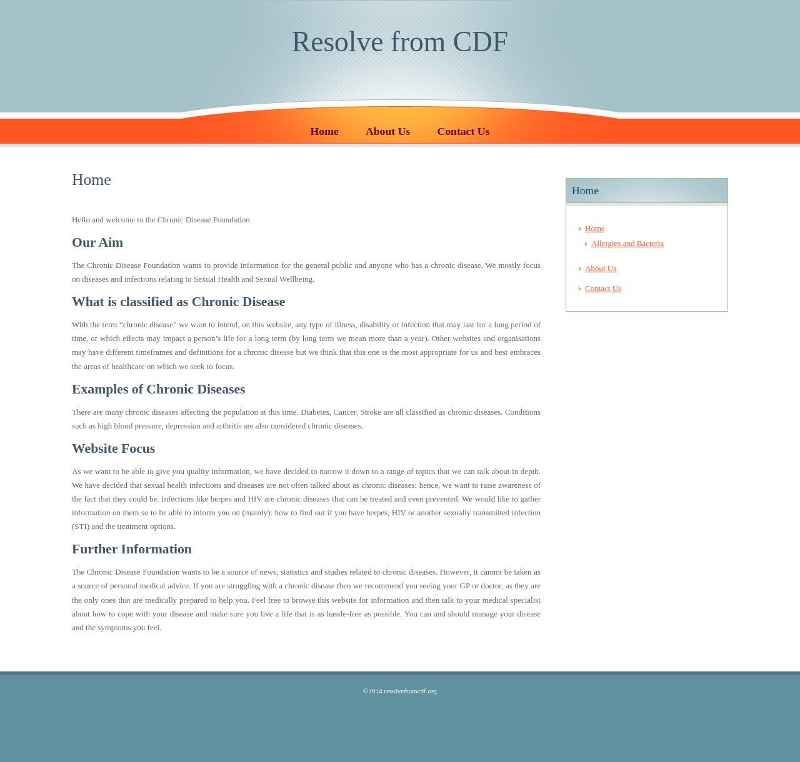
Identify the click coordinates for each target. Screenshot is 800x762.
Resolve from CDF (400, 41)
